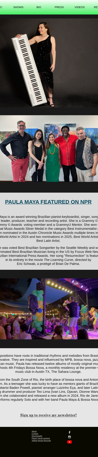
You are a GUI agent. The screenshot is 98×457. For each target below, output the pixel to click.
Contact (35, 434)
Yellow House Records (41, 440)
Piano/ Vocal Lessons (41, 438)
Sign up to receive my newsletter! (48, 415)
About (34, 431)
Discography (37, 436)
